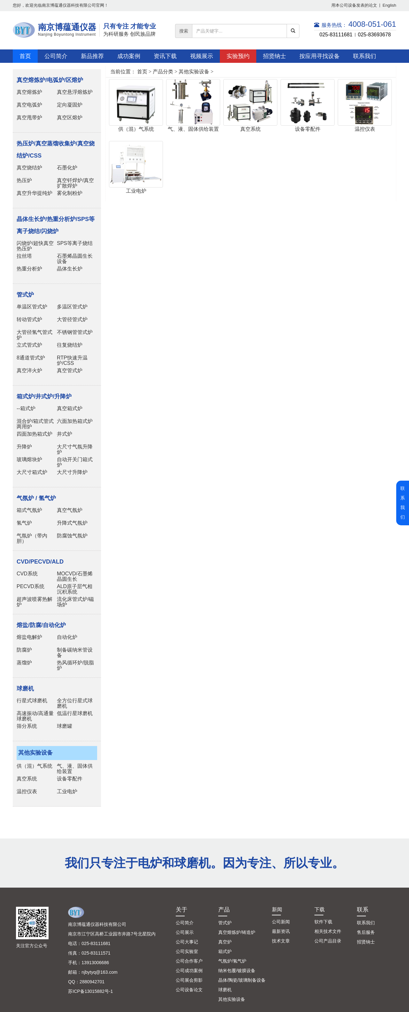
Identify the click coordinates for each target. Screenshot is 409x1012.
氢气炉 (24, 523)
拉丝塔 (24, 256)
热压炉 (24, 180)
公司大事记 (187, 941)
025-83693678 (374, 34)
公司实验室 (187, 951)
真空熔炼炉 (29, 92)
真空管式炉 (69, 370)
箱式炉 (225, 951)
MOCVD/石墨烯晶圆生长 (75, 576)
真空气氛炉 (69, 510)
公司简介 (185, 922)
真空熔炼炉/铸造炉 (236, 932)
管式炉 (225, 922)
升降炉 (24, 446)
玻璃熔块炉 (29, 459)
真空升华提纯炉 (34, 193)
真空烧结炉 (29, 167)
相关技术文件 (327, 931)
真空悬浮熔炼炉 (75, 92)
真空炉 (225, 941)
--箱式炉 (26, 408)
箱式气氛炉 (29, 510)
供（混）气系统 (34, 766)
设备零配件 (69, 778)
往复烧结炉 (69, 345)
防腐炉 (24, 650)
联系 (362, 909)
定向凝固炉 (69, 104)
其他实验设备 (194, 71)
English (389, 5)
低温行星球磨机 (75, 713)
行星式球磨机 (32, 700)
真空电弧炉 (29, 104)
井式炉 (64, 434)
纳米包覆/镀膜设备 (236, 970)
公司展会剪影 (189, 980)
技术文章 (281, 940)
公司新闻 (281, 921)
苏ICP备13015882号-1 (90, 991)
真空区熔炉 (69, 117)
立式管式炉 (29, 345)
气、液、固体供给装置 (193, 129)
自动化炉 (67, 637)
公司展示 (185, 932)
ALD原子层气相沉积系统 (74, 589)
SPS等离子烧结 (75, 243)
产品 (224, 909)
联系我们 (366, 922)
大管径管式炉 (72, 319)
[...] (239, 31)
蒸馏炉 (24, 662)
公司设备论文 (189, 989)
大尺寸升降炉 (72, 472)
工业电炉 (67, 791)
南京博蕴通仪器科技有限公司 (97, 924)
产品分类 (163, 71)
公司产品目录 (327, 940)
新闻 (277, 909)
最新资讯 (281, 931)
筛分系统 (27, 726)
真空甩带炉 (29, 117)
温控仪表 (27, 791)
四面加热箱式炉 (34, 434)
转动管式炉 (29, 319)
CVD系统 (27, 573)
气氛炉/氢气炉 (232, 961)
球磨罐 (64, 726)
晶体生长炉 (69, 268)
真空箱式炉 (69, 408)
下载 (319, 909)
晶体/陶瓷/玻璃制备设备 (242, 980)
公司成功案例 (189, 970)
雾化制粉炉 (69, 193)
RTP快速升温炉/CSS (72, 360)
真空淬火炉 (29, 370)
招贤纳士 (366, 941)
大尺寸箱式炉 (32, 472)
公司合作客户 (189, 961)
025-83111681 (336, 34)
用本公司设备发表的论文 (354, 5)
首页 (142, 71)
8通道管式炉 (31, 357)
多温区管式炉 (72, 306)
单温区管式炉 (32, 306)
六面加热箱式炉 (75, 421)
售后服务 (366, 932)
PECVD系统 (30, 586)
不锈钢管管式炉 (75, 332)
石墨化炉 (67, 167)
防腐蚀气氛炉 (72, 535)
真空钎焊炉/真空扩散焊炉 (75, 183)
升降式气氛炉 (72, 523)
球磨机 (225, 989)
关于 (181, 909)
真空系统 (27, 778)
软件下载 (323, 921)
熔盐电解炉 (29, 637)
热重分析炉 (29, 268)
